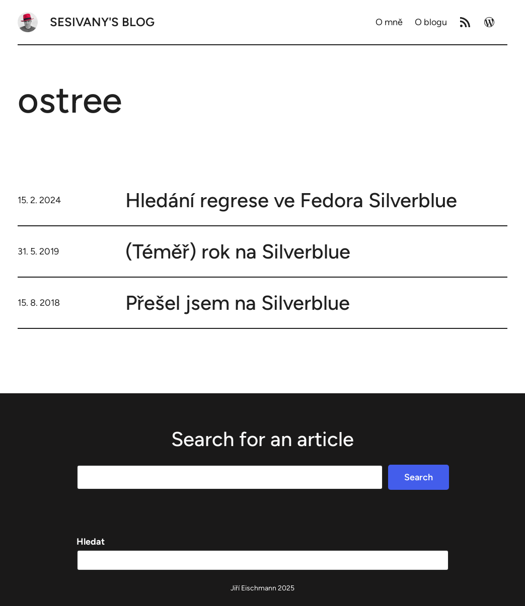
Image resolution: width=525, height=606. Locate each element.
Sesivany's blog (102, 22)
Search (418, 477)
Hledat (91, 541)
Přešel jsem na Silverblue (237, 303)
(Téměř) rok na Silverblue (237, 251)
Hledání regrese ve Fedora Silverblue (291, 200)
